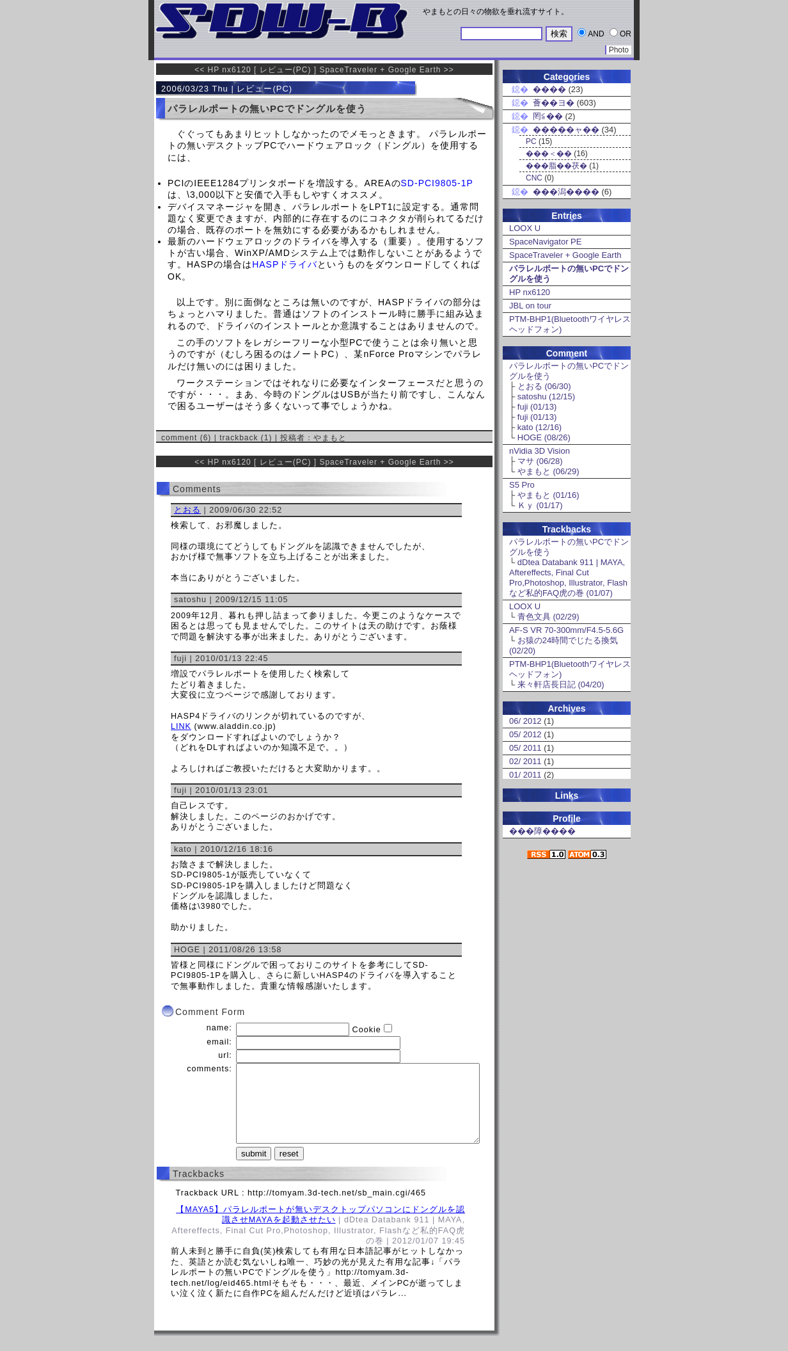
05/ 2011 (525, 748)
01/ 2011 (525, 774)
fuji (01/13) (536, 407)
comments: (209, 1068)
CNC (534, 177)
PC (531, 141)
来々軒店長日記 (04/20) (560, 684)
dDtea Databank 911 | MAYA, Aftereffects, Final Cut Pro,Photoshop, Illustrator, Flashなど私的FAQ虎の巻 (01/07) (568, 577)
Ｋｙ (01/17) (540, 505)
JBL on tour (530, 305)
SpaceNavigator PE (545, 241)
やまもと (330, 437)
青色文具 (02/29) (548, 616)
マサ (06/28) (540, 461)
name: (219, 1027)
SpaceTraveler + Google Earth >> (386, 69)
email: (219, 1041)
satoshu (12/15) (546, 396)
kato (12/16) (539, 427)
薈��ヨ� (553, 103)
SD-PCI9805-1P (437, 183)
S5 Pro (522, 485)
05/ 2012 (525, 734)
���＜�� (549, 153)
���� (549, 89)
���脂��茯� (556, 165)
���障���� (542, 831)
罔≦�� (548, 116)
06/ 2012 (525, 721)
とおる (187, 510)
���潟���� (566, 191)
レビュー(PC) (285, 69)
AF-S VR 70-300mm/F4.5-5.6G (566, 630)
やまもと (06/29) (548, 471)
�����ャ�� (566, 129)
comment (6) (186, 437)
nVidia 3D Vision (539, 451)
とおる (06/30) (544, 386)
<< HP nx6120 (222, 69)
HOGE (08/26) (544, 437)
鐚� (519, 89)
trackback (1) (245, 437)
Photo (619, 49)
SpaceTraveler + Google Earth (565, 255)
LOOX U (524, 228)
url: (225, 1055)
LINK (181, 726)
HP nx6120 (529, 292)
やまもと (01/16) (548, 495)
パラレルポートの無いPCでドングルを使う (267, 108)
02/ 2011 (525, 761)
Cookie (366, 1029)
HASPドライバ (284, 264)
